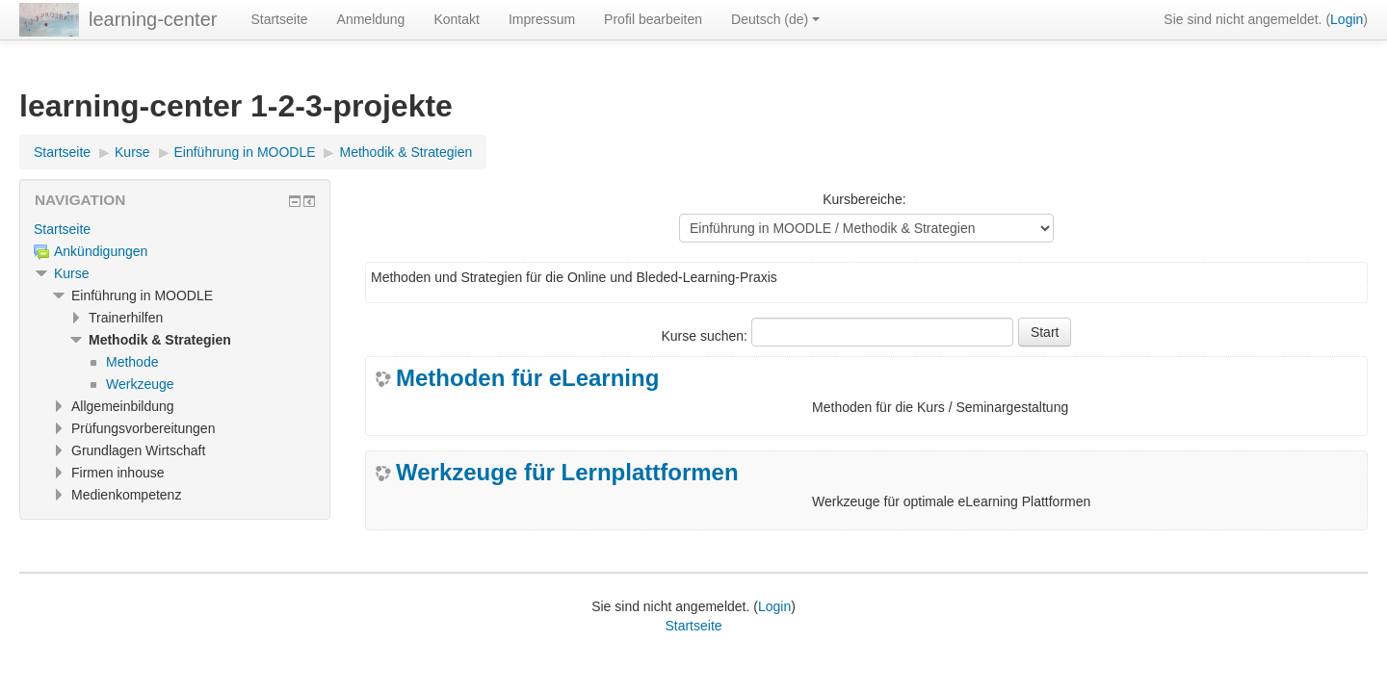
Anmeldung (371, 19)
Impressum (542, 19)
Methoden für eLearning (527, 378)
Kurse (72, 273)
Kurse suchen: (706, 336)
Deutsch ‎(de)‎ (775, 19)
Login (1346, 19)
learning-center (153, 19)
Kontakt (456, 19)
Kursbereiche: (864, 199)
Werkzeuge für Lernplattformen (567, 472)
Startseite (278, 19)
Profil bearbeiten (653, 19)
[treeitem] (175, 229)
